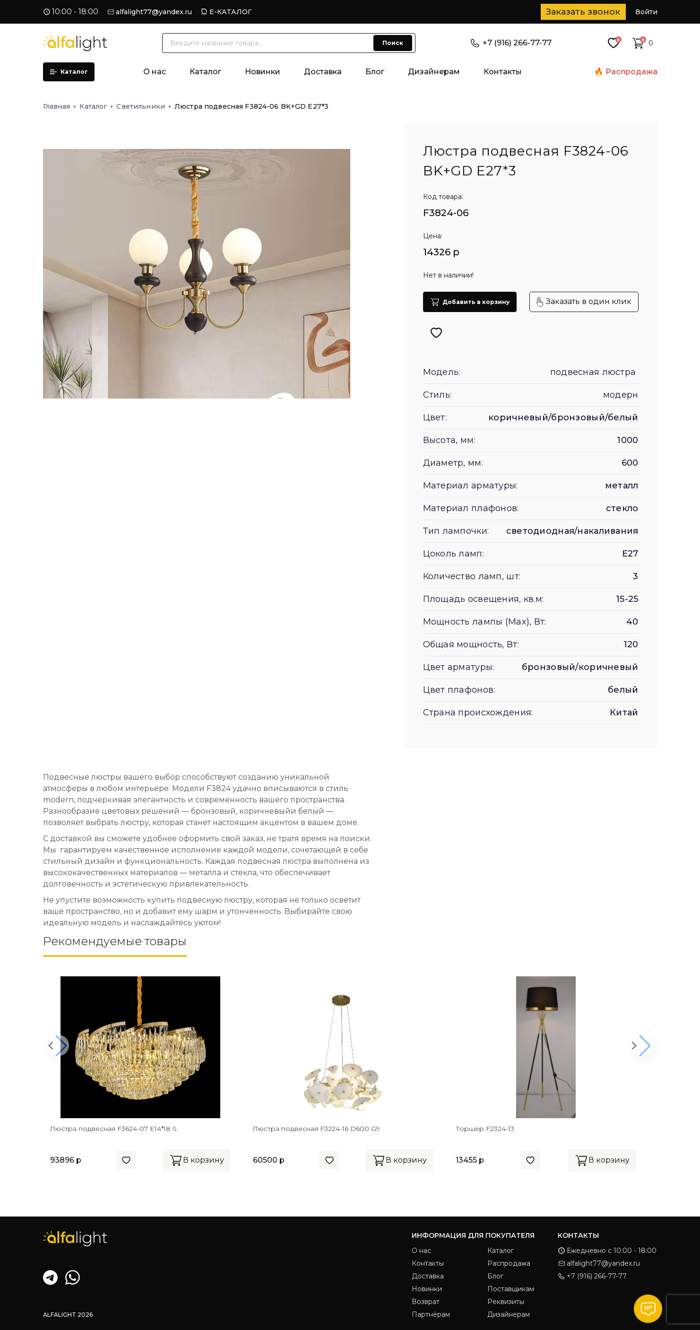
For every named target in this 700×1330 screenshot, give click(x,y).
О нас (154, 71)
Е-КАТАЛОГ (230, 12)
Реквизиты (505, 1301)
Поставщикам (510, 1289)
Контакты (503, 71)
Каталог (69, 71)
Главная (59, 106)
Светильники (143, 106)
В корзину (196, 1160)
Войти (646, 12)
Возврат (426, 1301)
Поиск (392, 42)
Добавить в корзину (470, 302)
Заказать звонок (583, 12)
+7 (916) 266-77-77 (511, 42)
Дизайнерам (434, 71)
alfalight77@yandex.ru (154, 12)
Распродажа (631, 71)
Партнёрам (431, 1314)
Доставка (323, 71)
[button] (58, 1045)
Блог (374, 71)
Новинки (262, 71)
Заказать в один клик (583, 302)
